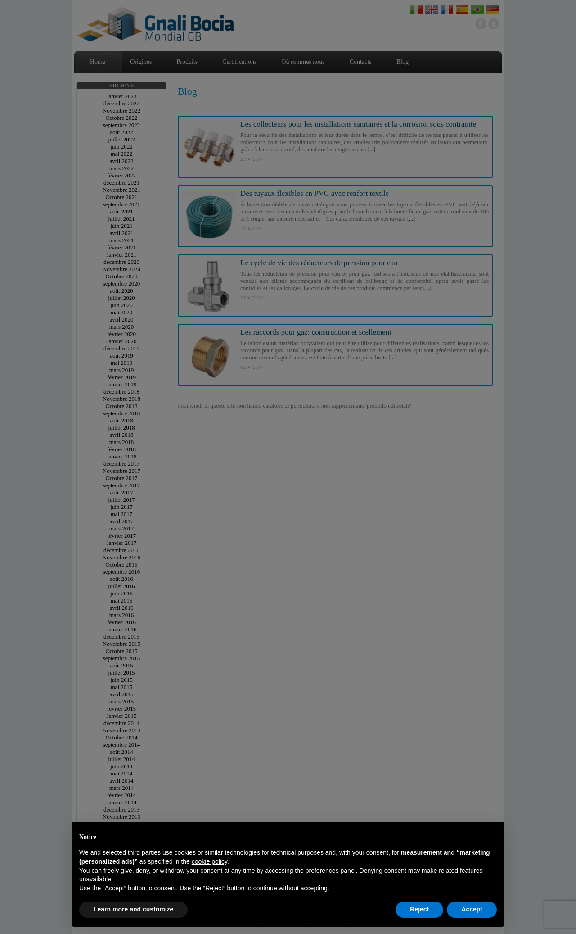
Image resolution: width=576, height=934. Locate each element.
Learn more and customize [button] (133, 909)
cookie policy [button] (209, 861)
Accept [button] (471, 909)
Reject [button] (419, 909)
